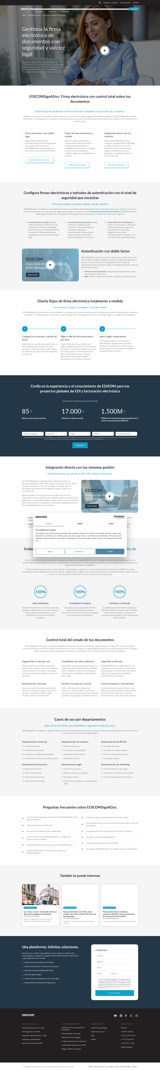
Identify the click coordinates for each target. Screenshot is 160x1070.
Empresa (66, 9)
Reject (50, 551)
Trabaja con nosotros (110, 3)
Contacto (134, 9)
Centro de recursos (98, 1032)
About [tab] (111, 523)
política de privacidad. (110, 439)
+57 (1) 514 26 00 (127, 1039)
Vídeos (93, 1039)
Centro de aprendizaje (99, 1028)
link (36, 541)
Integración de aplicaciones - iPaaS (34, 1035)
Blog (92, 1035)
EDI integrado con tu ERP (31, 1032)
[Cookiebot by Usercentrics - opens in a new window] (115, 517)
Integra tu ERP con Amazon (71, 1049)
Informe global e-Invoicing (71, 1033)
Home (24, 15)
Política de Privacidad (122, 1067)
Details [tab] (80, 523)
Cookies (134, 1067)
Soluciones (41, 9)
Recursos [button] (54, 9)
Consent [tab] (49, 523)
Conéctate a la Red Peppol (31, 1039)
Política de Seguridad (96, 1067)
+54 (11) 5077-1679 (128, 1035)
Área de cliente (125, 3)
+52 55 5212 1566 (127, 1043)
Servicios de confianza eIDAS (32, 1043)
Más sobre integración (116, 165)
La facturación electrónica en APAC (74, 1045)
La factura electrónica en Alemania (74, 1041)
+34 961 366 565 (127, 1032)
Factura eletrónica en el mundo (33, 1028)
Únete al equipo (126, 1047)
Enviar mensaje (114, 993)
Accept (110, 551)
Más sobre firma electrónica (39, 160)
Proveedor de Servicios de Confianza (105, 211)
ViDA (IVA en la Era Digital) (71, 1037)
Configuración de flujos (77, 165)
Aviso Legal (109, 1067)
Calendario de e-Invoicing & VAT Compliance (73, 1029)
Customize (80, 551)
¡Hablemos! (80, 445)
